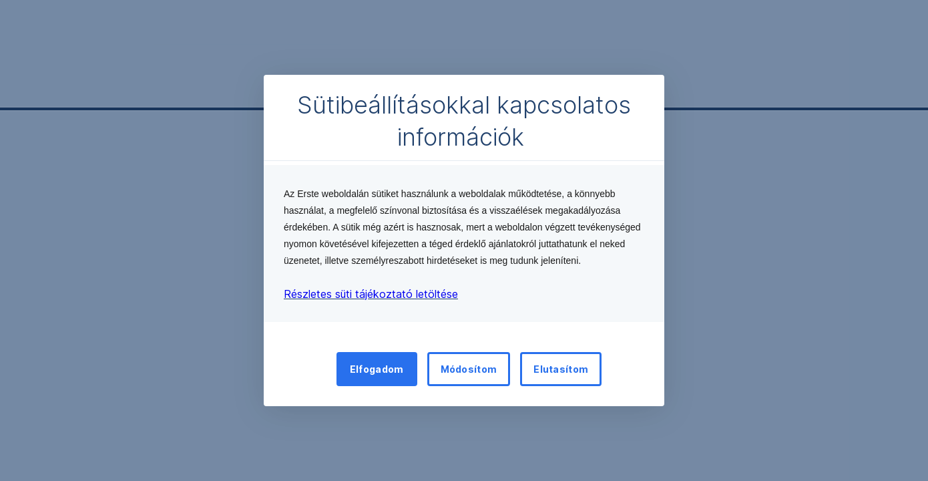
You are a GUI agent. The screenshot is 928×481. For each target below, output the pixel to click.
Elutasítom (560, 369)
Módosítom (469, 369)
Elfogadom (377, 369)
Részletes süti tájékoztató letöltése (371, 294)
